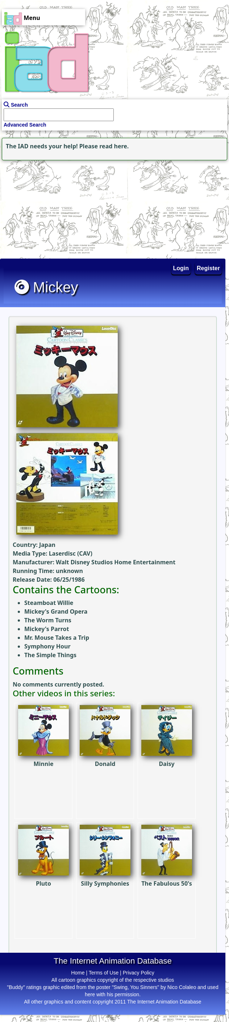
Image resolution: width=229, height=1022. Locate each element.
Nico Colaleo (181, 987)
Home (77, 973)
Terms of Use (103, 973)
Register (208, 268)
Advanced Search (25, 125)
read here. (114, 146)
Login (181, 268)
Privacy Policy (138, 973)
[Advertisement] (45, 207)
